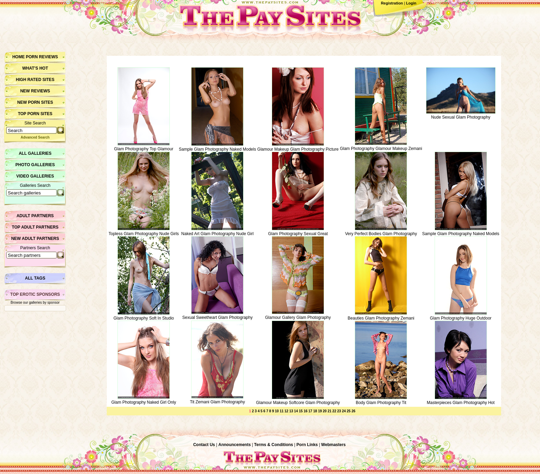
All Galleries (35, 153)
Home (18, 56)
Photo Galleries (35, 164)
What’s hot (35, 68)
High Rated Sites (35, 79)
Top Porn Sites (35, 113)
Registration (392, 3)
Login (411, 3)
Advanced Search (35, 137)
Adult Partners (35, 215)
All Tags (35, 278)
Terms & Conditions (273, 444)
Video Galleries (35, 176)
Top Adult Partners (35, 227)
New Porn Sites (35, 102)
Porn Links (307, 444)
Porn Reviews (42, 56)
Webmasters (333, 444)
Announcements (234, 444)
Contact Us (204, 444)
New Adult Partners (35, 238)
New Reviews (35, 91)
